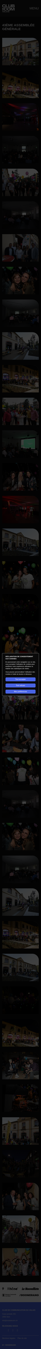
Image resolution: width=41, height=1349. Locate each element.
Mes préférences (20, 691)
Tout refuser (20, 685)
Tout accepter (20, 679)
